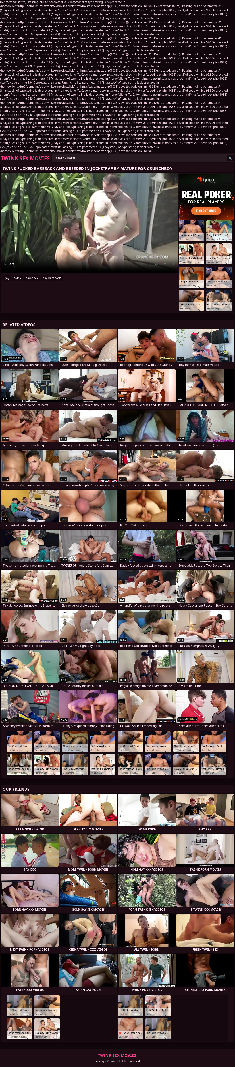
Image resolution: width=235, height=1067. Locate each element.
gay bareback (52, 278)
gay (6, 278)
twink (17, 278)
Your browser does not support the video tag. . (89, 223)
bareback (32, 278)
